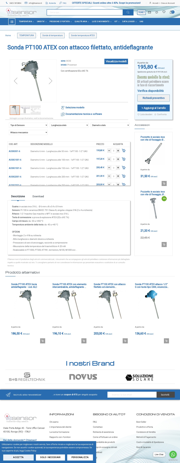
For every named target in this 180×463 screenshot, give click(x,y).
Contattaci (98, 427)
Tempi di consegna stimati (105, 447)
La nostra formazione (59, 432)
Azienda (50, 3)
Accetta (18, 457)
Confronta (160, 114)
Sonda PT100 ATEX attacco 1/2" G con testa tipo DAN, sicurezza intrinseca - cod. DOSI (151, 285)
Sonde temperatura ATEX (83, 35)
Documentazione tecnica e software (83, 114)
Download (38, 196)
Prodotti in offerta (144, 427)
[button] (15, 81)
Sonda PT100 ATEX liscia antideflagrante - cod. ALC (24, 285)
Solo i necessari (50, 457)
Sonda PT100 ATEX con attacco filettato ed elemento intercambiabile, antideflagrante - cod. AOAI (110, 285)
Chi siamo (54, 422)
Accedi (155, 3)
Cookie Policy (30, 451)
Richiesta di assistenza (103, 432)
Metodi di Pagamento (146, 437)
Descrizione (18, 196)
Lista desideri (144, 114)
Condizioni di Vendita (146, 432)
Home (8, 35)
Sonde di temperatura (52, 35)
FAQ (62, 3)
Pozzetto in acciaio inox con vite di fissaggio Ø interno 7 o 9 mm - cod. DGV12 (152, 138)
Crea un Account (168, 3)
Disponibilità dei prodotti (104, 442)
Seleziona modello (74, 107)
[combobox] (84, 12)
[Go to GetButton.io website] (173, 460)
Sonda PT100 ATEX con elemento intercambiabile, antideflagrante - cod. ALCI (69, 285)
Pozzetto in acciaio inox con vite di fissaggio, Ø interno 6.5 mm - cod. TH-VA (153, 193)
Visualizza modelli (116, 61)
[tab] (18, 197)
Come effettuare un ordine (105, 437)
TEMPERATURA (26, 35)
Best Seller (141, 422)
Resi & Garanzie (143, 447)
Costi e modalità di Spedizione (150, 442)
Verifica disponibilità (150, 91)
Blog (95, 457)
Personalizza (80, 457)
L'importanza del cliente (60, 427)
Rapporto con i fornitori (60, 437)
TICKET (141, 12)
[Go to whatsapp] (173, 454)
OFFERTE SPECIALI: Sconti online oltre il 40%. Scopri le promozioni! (106, 3)
